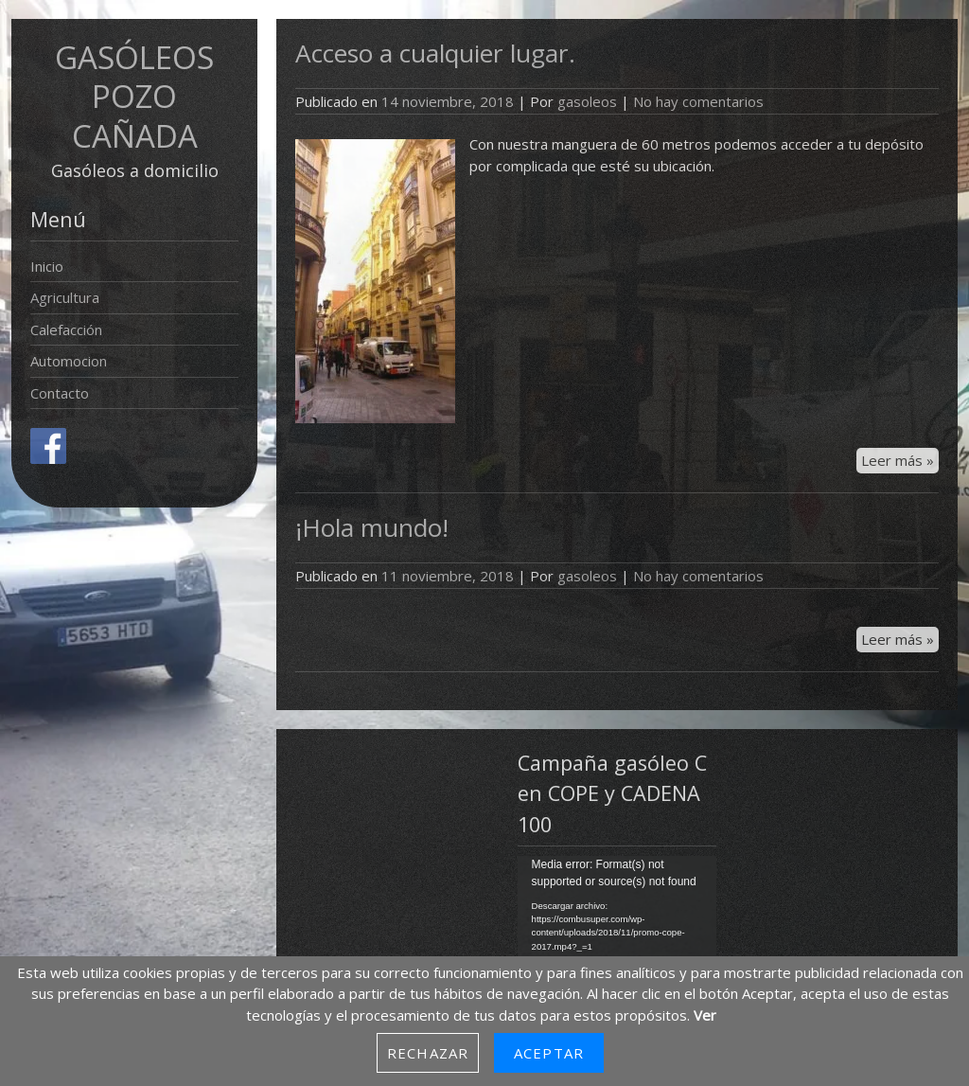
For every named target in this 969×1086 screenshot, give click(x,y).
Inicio (46, 266)
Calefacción (66, 329)
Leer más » (897, 460)
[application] (617, 912)
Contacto (59, 392)
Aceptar (549, 1052)
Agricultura (64, 297)
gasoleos (587, 101)
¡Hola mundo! (372, 527)
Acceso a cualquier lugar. (435, 53)
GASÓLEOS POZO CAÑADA (134, 96)
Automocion (68, 360)
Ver (705, 1015)
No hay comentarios (698, 101)
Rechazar (427, 1052)
